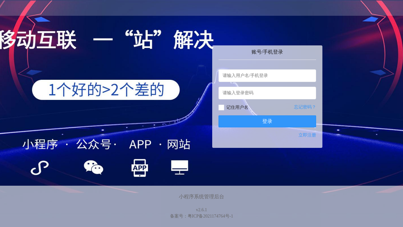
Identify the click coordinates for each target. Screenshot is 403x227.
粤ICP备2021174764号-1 (210, 216)
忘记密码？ (305, 107)
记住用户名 (237, 107)
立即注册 (307, 135)
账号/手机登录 (267, 52)
